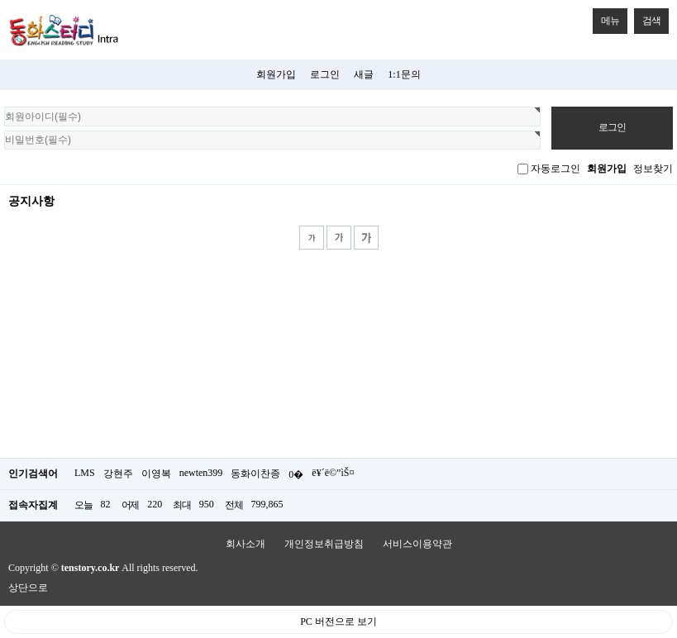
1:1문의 (404, 74)
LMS (84, 473)
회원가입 (276, 74)
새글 (364, 74)
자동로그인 (555, 168)
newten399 (201, 473)
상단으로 (28, 587)
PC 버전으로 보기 (338, 621)
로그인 (325, 74)
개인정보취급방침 (324, 544)
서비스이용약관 (417, 544)
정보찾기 (653, 168)
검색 (647, 17)
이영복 (156, 473)
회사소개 (245, 544)
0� (295, 474)
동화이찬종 (255, 473)
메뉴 (606, 17)
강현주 (118, 473)
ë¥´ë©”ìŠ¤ (333, 473)
